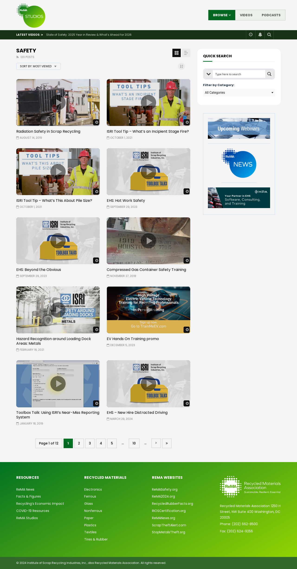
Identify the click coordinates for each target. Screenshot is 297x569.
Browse (220, 15)
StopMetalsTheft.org (168, 532)
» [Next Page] (156, 443)
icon (58, 102)
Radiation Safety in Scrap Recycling (48, 131)
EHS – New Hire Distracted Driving (137, 412)
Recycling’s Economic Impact (40, 503)
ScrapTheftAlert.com (169, 525)
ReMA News (25, 489)
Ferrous (90, 496)
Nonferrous (93, 510)
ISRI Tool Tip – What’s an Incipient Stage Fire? (148, 131)
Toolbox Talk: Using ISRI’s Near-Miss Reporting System (57, 415)
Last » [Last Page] (166, 443)
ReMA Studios (27, 518)
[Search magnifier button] (269, 74)
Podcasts (271, 15)
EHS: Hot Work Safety (126, 200)
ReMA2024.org (163, 496)
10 (134, 443)
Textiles (90, 532)
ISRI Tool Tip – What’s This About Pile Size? (54, 200)
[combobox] (239, 92)
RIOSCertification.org (169, 510)
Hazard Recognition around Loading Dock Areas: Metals (53, 341)
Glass (88, 503)
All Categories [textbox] (215, 92)
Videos (246, 15)
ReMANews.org (163, 518)
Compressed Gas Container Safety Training (146, 269)
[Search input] (239, 74)
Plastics (90, 525)
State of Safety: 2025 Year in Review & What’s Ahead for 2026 (89, 35)
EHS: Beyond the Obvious (38, 269)
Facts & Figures (28, 496)
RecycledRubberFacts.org (172, 503)
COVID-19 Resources (32, 510)
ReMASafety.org (165, 489)
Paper (89, 518)
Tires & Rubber (96, 539)
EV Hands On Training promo (133, 338)
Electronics (93, 489)
